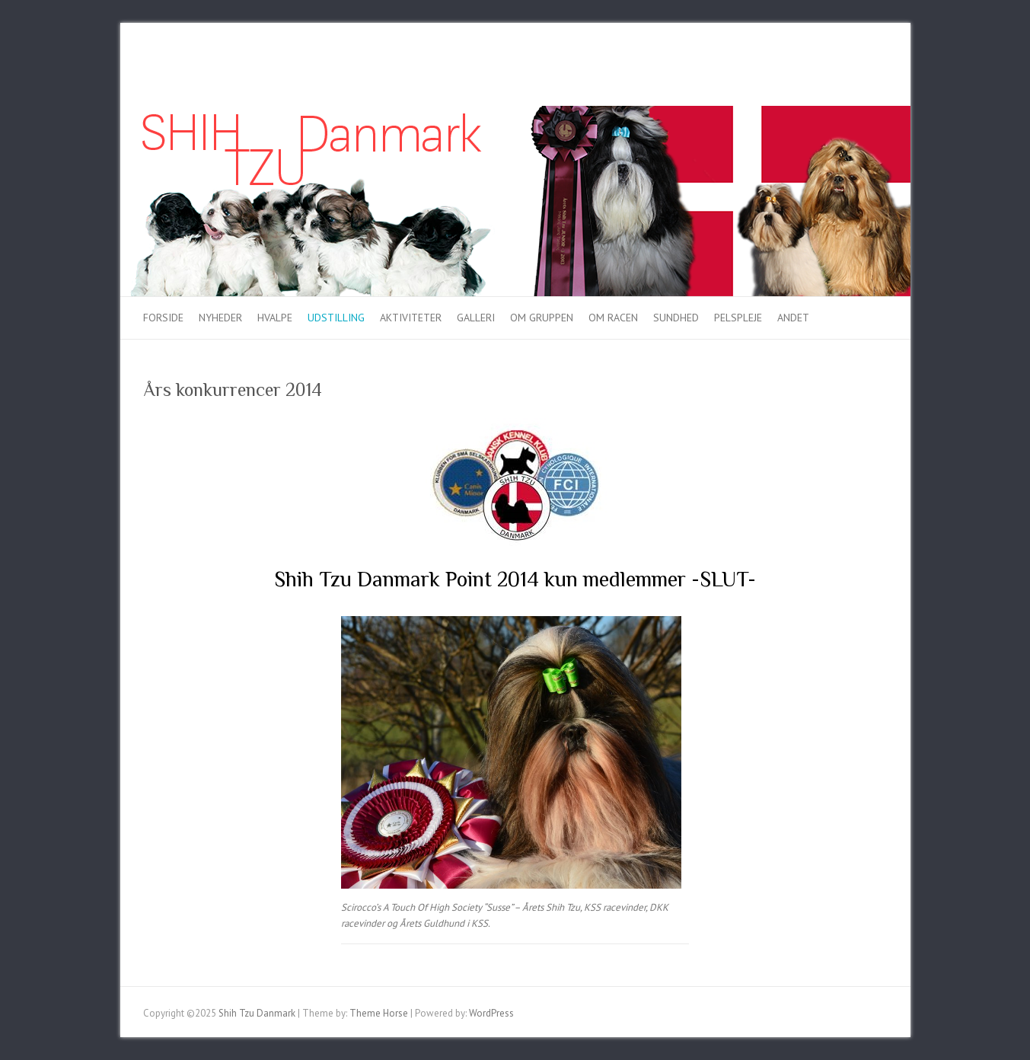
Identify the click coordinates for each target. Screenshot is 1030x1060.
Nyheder (220, 317)
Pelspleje (738, 317)
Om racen (613, 317)
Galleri (476, 317)
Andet (793, 317)
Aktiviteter (411, 317)
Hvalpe (274, 317)
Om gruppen (541, 317)
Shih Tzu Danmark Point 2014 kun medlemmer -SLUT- (515, 579)
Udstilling (336, 317)
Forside (163, 317)
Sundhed (676, 317)
